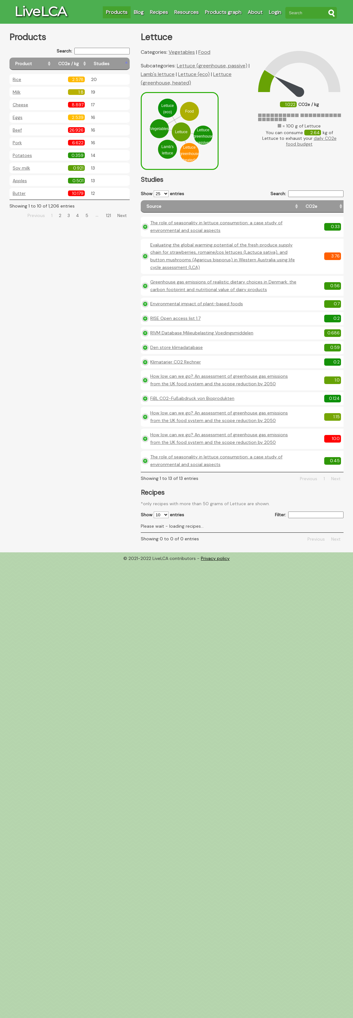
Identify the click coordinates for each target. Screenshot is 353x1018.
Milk (17, 92)
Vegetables (182, 52)
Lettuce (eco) (194, 74)
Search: (93, 51)
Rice (17, 79)
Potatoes (22, 155)
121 (108, 215)
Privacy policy (215, 722)
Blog (139, 12)
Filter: (309, 678)
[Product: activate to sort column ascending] (38, 64)
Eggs (17, 117)
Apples (20, 180)
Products (116, 12)
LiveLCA (40, 11)
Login (275, 12)
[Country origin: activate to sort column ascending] (262, 209)
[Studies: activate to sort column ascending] (116, 64)
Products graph (223, 12)
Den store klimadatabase (176, 428)
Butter (19, 193)
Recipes (159, 12)
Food (204, 52)
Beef (17, 130)
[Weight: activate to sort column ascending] (331, 209)
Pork (17, 143)
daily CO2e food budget (311, 141)
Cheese (20, 105)
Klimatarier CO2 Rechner (175, 443)
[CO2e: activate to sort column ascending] (235, 209)
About (255, 12)
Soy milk (21, 168)
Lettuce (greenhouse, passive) (212, 65)
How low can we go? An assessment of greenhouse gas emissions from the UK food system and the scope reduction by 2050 (184, 472)
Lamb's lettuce (158, 74)
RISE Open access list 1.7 (175, 391)
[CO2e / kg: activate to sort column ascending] (84, 64)
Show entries (162, 193)
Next (122, 215)
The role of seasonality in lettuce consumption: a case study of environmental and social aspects (185, 236)
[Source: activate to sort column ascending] (182, 209)
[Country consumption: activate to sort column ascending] (297, 209)
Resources (186, 12)
